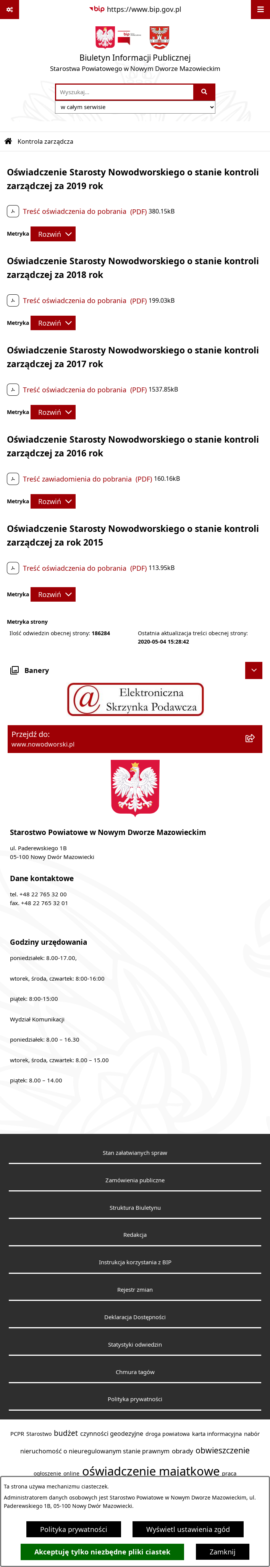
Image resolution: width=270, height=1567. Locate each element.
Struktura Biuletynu (135, 1207)
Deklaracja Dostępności (135, 1317)
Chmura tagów (135, 1372)
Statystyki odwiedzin (135, 1344)
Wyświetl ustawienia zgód (188, 1529)
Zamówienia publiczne (135, 1180)
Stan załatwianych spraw (135, 1152)
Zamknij (223, 1551)
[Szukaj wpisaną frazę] (204, 92)
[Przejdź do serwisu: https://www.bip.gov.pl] (135, 9)
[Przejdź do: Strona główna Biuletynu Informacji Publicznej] (8, 141)
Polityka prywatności (73, 1529)
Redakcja (135, 1234)
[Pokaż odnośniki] (9, 9)
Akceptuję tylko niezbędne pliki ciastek (102, 1552)
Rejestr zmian (135, 1289)
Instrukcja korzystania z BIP (135, 1262)
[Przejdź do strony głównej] (135, 50)
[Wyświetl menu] (260, 9)
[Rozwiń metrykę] (53, 233)
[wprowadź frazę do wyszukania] (124, 92)
